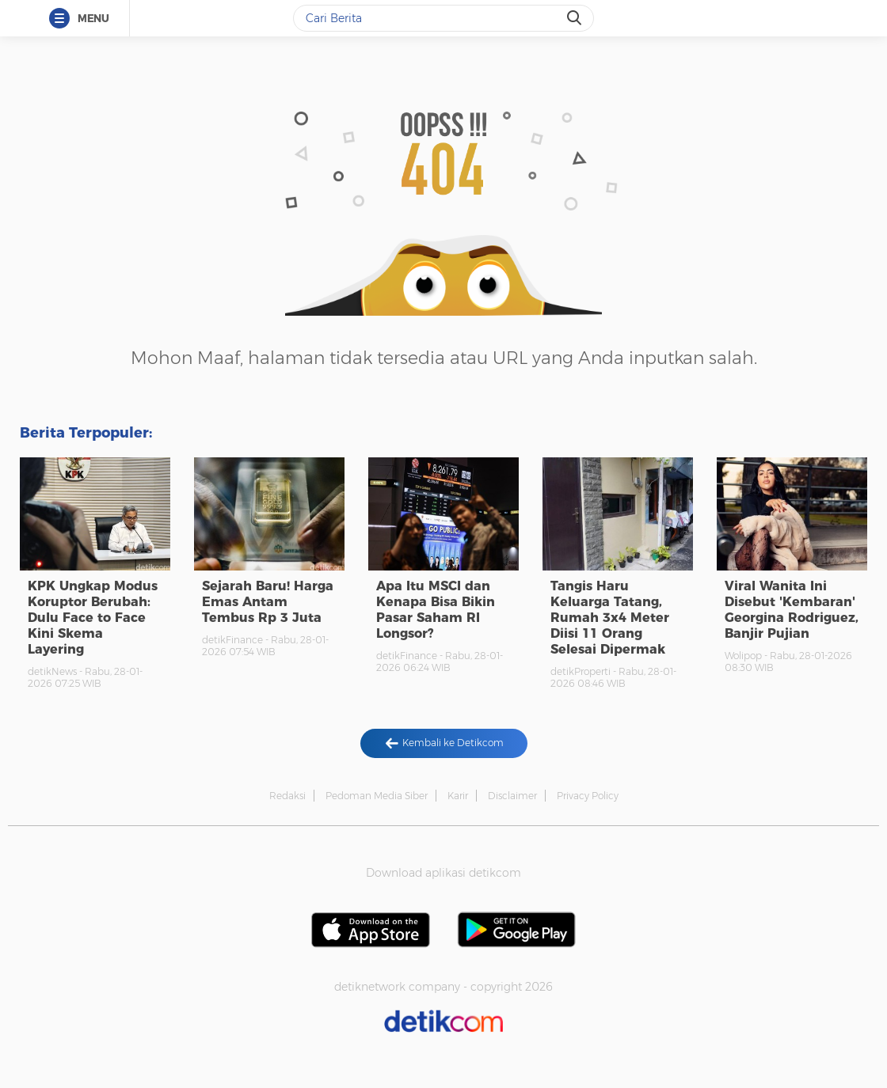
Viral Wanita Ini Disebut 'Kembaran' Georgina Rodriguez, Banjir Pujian (791, 609)
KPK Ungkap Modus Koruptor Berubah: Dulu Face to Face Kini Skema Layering (93, 617)
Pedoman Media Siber (376, 796)
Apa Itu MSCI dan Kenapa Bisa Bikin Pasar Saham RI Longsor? (435, 609)
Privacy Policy (588, 796)
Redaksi (287, 796)
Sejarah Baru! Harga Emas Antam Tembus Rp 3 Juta (267, 601)
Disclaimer (512, 796)
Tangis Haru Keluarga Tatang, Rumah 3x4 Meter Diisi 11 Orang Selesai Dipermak (609, 617)
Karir (457, 796)
